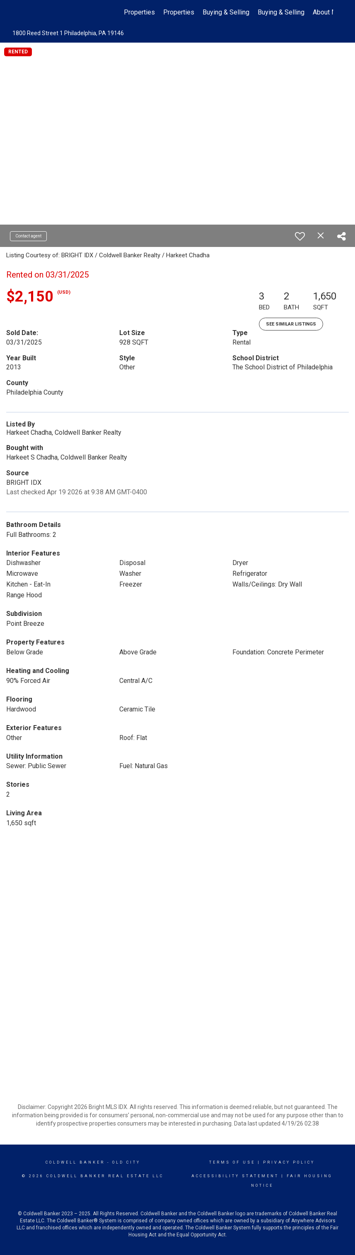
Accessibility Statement (235, 1176)
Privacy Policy (289, 1162)
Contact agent (28, 236)
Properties (139, 12)
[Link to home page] (26, 12)
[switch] (300, 236)
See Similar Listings (291, 324)
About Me (327, 12)
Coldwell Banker (75, 1162)
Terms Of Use (232, 1162)
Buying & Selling (226, 12)
